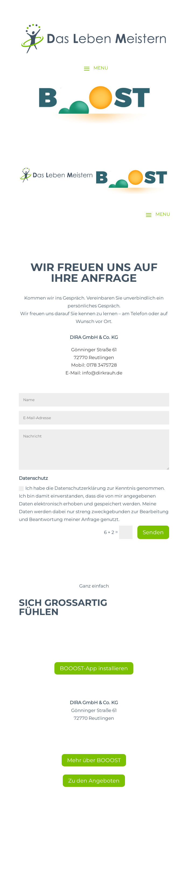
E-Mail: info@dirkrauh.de (93, 373)
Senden (153, 532)
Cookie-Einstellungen (94, 817)
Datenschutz (94, 833)
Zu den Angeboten (94, 780)
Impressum (94, 825)
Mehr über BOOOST (94, 760)
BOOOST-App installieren (94, 668)
